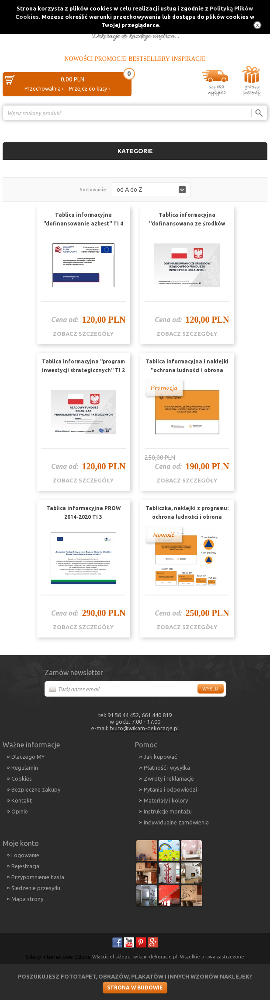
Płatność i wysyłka (167, 767)
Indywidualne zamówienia (176, 822)
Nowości (78, 59)
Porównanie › (249, 128)
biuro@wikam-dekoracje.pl (144, 728)
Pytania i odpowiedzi (170, 789)
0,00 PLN (72, 79)
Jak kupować (160, 757)
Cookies (21, 778)
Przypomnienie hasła (37, 877)
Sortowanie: (93, 189)
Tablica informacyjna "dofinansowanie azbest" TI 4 (83, 219)
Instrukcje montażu (168, 811)
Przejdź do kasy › (89, 89)
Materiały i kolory (166, 800)
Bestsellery (149, 59)
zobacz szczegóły (83, 334)
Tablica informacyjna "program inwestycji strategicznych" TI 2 (83, 366)
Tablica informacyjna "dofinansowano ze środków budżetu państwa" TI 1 (187, 223)
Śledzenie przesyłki (35, 888)
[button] (151, 189)
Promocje (111, 59)
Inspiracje (189, 59)
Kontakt (21, 800)
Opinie (19, 811)
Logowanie (25, 855)
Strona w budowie (135, 987)
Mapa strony (27, 899)
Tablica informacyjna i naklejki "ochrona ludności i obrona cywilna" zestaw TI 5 (186, 370)
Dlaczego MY (28, 757)
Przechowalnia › (43, 89)
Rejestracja (25, 866)
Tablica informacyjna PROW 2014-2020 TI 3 (83, 512)
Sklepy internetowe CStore (58, 957)
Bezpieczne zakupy (35, 789)
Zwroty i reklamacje (169, 778)
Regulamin (24, 767)
